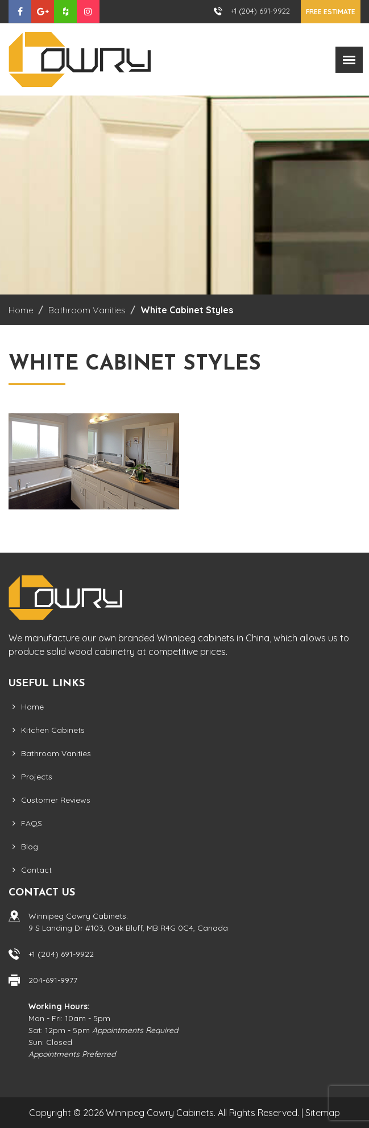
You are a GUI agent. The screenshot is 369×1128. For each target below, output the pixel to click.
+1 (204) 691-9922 (260, 10)
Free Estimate (330, 11)
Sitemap (322, 1112)
